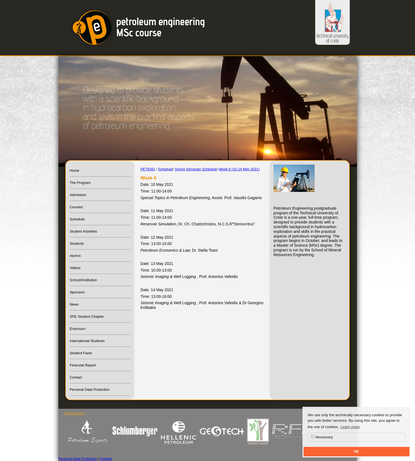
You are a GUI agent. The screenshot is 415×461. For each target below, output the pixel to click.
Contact (76, 377)
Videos (75, 268)
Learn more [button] (350, 427)
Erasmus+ (78, 329)
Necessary (322, 437)
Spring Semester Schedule (196, 169)
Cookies (106, 459)
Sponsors (77, 292)
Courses (76, 207)
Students (77, 243)
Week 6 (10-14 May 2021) (239, 169)
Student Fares (81, 353)
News (74, 304)
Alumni (75, 256)
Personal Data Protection (90, 389)
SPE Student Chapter (87, 316)
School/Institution (83, 280)
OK (356, 452)
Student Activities (83, 231)
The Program (80, 183)
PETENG (147, 169)
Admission (78, 195)
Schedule (77, 219)
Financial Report (83, 365)
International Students (87, 341)
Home (74, 170)
